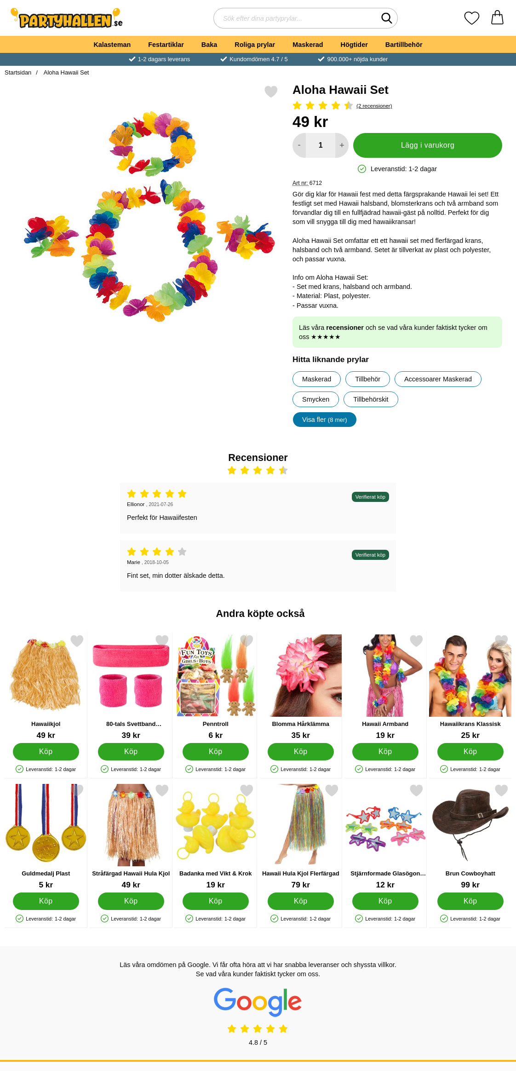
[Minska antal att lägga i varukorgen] (299, 145)
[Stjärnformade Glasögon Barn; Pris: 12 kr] (385, 836)
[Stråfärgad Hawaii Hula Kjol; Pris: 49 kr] (131, 836)
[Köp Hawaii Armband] (385, 751)
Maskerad (307, 44)
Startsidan (18, 72)
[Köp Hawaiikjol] (46, 751)
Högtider (354, 44)
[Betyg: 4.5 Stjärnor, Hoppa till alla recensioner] (397, 106)
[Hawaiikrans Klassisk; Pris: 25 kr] (470, 687)
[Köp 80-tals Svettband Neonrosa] (130, 751)
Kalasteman (112, 44)
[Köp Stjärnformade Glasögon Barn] (385, 901)
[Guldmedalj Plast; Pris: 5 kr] (46, 836)
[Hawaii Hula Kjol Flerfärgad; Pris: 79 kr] (300, 836)
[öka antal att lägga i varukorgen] (342, 145)
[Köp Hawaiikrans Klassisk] (470, 751)
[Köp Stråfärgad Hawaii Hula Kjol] (130, 901)
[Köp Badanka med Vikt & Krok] (216, 901)
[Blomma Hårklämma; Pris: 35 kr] (300, 687)
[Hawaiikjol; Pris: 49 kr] (46, 687)
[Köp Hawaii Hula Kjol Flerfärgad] (300, 901)
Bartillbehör (404, 44)
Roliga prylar (255, 44)
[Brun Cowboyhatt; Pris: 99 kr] (470, 836)
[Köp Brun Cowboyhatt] (470, 901)
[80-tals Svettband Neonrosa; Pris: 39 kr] (131, 687)
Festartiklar (166, 44)
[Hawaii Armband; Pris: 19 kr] (385, 687)
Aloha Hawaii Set (65, 72)
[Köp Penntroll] (216, 751)
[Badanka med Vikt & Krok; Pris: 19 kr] (215, 836)
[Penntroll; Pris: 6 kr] (215, 687)
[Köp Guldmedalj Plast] (46, 901)
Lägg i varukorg (427, 145)
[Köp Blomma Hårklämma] (300, 751)
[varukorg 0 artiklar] (497, 18)
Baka (209, 44)
